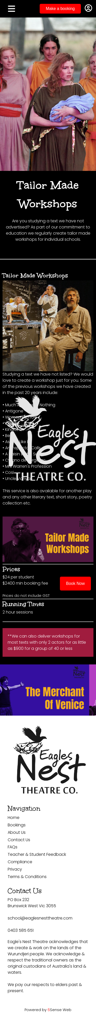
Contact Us (19, 840)
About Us (17, 832)
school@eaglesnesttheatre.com (40, 918)
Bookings (17, 825)
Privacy (15, 869)
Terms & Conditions (27, 877)
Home (13, 817)
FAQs (12, 847)
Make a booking (60, 8)
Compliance (20, 862)
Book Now (75, 583)
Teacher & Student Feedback (37, 854)
